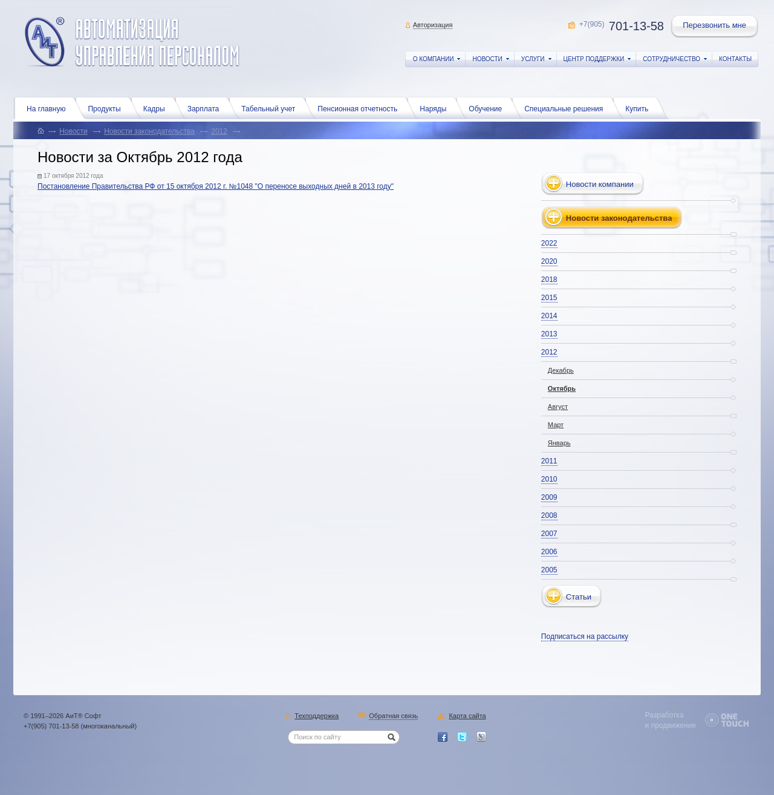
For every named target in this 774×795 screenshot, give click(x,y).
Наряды (436, 107)
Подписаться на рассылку (584, 636)
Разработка (664, 715)
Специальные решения (566, 107)
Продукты (107, 107)
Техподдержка (316, 716)
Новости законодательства (149, 131)
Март (556, 424)
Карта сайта (467, 716)
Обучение (488, 107)
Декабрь (561, 370)
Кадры (157, 107)
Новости (73, 131)
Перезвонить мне (715, 26)
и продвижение (670, 725)
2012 (219, 131)
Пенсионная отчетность (360, 107)
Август (558, 406)
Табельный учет (271, 107)
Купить (639, 107)
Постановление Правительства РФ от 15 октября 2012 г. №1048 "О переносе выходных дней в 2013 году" (215, 186)
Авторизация (433, 24)
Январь (559, 443)
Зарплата (206, 107)
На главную (49, 107)
